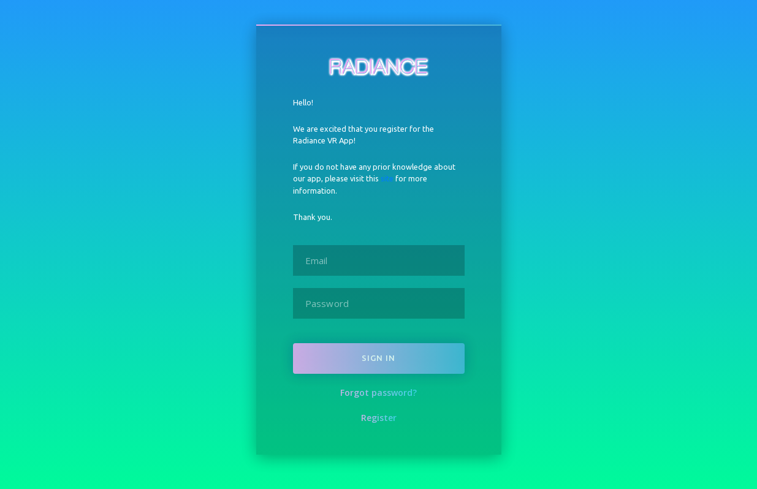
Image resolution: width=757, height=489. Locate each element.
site (387, 178)
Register (379, 417)
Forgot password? (378, 392)
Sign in (378, 358)
